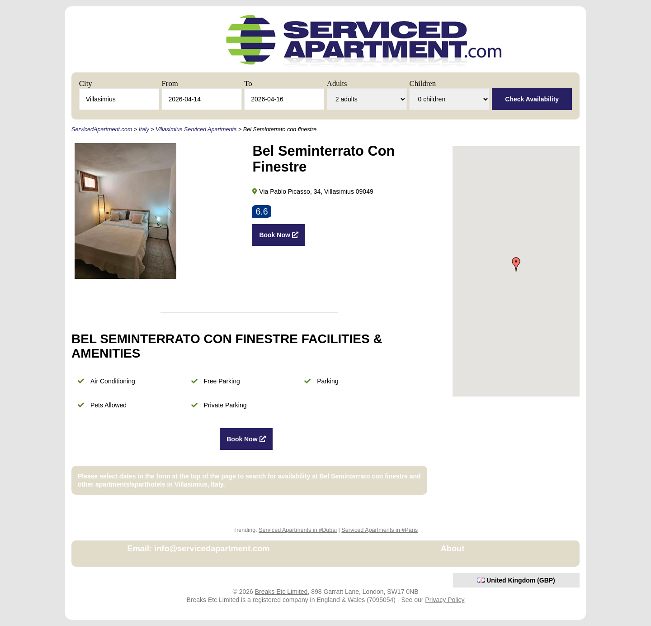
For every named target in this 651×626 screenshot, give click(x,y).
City (85, 83)
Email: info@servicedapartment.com (198, 548)
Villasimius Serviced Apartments (196, 129)
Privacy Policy (444, 599)
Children (422, 83)
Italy (144, 129)
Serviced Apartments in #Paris (379, 530)
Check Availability (532, 99)
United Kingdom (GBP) (516, 580)
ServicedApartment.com (101, 129)
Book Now (278, 235)
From (169, 83)
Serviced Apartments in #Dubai (298, 530)
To (248, 83)
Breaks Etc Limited (281, 591)
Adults (337, 83)
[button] (516, 264)
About (453, 548)
